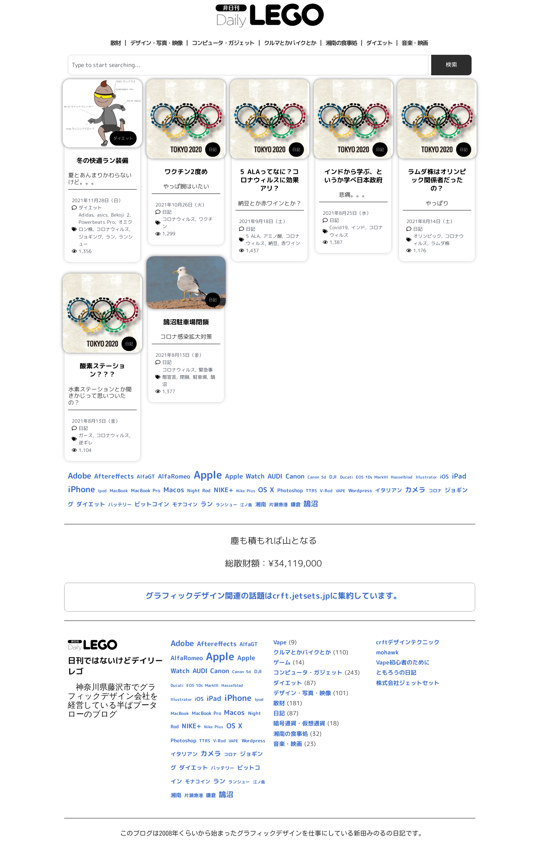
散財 (115, 43)
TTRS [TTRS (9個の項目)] (311, 491)
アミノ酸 (272, 236)
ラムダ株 (440, 243)
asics (102, 215)
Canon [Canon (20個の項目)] (295, 476)
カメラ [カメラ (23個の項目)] (415, 489)
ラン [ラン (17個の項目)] (206, 504)
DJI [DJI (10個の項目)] (333, 477)
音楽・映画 (415, 43)
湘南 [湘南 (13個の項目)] (260, 504)
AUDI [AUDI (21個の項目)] (275, 476)
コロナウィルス (112, 229)
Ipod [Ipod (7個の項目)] (102, 490)
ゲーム (282, 662)
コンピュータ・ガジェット (223, 43)
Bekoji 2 (120, 215)
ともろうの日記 (396, 672)
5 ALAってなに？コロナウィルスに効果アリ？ (269, 180)
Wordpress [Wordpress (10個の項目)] (360, 490)
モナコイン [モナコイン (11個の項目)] (185, 504)
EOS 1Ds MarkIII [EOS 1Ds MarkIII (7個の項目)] (372, 477)
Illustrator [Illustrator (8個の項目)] (426, 477)
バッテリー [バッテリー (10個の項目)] (120, 504)
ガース (86, 435)
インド (358, 227)
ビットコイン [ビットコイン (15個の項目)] (151, 504)
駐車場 (200, 377)
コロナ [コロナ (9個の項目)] (435, 491)
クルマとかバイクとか (290, 43)
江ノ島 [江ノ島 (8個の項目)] (246, 505)
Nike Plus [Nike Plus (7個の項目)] (245, 490)
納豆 (273, 243)
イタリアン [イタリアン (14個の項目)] (388, 490)
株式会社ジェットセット (407, 683)
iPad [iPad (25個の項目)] (459, 476)
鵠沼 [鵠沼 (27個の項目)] (311, 503)
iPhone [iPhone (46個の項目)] (81, 489)
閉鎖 (184, 377)
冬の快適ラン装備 (102, 160)
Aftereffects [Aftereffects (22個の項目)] (114, 476)
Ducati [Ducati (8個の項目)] (346, 477)
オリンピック (427, 236)
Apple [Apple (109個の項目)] (208, 474)
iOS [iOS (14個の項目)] (444, 476)
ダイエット (379, 43)
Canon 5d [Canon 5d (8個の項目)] (317, 477)
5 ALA (253, 236)
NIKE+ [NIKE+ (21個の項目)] (223, 489)
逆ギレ (86, 442)
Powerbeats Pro (97, 222)
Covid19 (339, 227)
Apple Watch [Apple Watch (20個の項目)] (245, 476)
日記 (213, 149)
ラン (110, 237)
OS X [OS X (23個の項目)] (266, 489)
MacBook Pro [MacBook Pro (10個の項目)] (145, 490)
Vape (280, 642)
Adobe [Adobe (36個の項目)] (79, 475)
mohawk (387, 652)
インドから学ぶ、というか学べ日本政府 (353, 176)
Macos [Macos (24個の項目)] (173, 489)
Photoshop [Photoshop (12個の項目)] (290, 490)
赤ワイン (290, 243)
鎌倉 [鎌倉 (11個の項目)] (296, 504)
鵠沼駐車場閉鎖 (186, 321)
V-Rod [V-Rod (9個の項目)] (326, 491)
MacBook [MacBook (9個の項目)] (119, 491)
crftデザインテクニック (407, 642)
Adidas (86, 215)
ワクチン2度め (186, 171)
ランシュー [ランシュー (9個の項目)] (226, 505)
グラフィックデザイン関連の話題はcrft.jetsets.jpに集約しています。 (273, 595)
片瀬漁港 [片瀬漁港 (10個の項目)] (278, 504)
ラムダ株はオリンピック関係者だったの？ (437, 180)
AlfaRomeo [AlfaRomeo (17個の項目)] (174, 476)
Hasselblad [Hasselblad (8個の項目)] (401, 477)
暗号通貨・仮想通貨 (299, 723)
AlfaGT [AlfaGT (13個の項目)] (146, 476)
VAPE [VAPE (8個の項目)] (340, 491)
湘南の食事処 (341, 43)
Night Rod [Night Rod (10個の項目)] (199, 490)
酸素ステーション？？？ (102, 370)
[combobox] (248, 65)
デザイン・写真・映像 (156, 43)
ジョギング (90, 237)
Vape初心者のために (403, 662)
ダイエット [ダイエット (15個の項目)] (90, 504)
